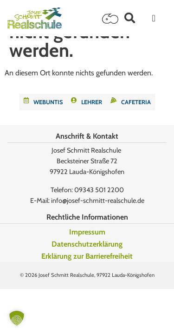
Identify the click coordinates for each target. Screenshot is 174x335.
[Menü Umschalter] (153, 18)
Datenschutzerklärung (87, 244)
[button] (129, 18)
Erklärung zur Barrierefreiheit (87, 256)
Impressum (87, 232)
